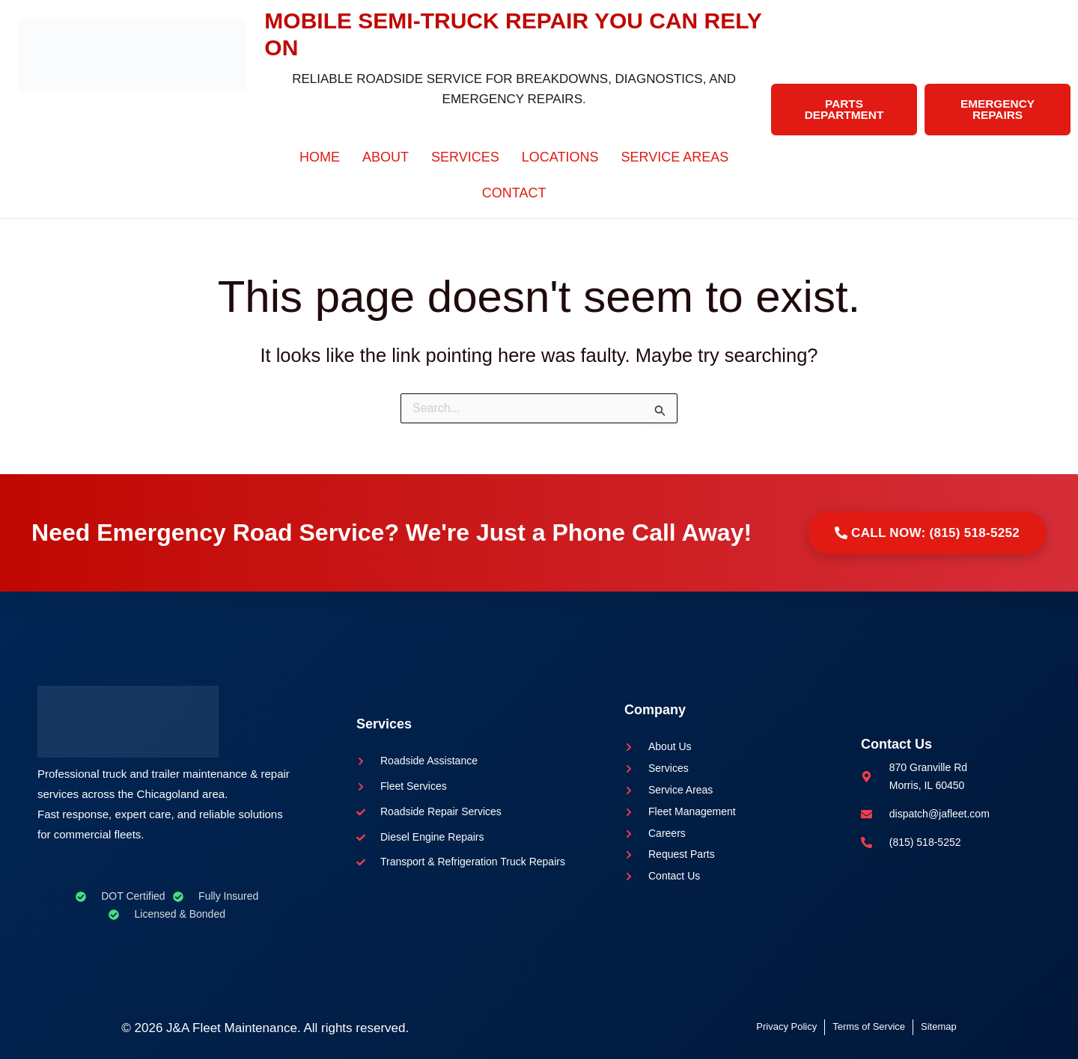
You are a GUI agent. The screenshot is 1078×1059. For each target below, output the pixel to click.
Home (319, 157)
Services (465, 157)
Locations (560, 157)
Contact (514, 192)
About (385, 157)
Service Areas (675, 157)
